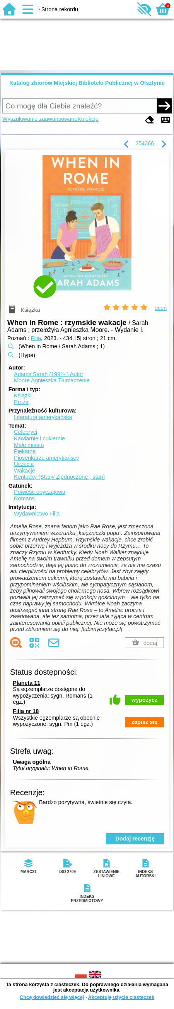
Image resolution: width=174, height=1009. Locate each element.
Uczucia (24, 464)
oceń (161, 308)
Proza (21, 402)
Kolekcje (87, 119)
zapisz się (144, 722)
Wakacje (24, 471)
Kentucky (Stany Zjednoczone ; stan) (59, 477)
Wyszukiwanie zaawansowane (39, 119)
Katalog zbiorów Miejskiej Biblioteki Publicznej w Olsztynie (87, 83)
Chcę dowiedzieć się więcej (52, 997)
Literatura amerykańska (43, 417)
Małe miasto (29, 445)
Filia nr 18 (26, 711)
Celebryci (25, 432)
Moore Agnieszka (52, 380)
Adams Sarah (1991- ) (48, 374)
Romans (24, 498)
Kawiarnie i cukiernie (39, 438)
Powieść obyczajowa (39, 492)
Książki (23, 395)
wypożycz (144, 700)
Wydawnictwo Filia (37, 514)
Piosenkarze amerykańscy (46, 458)
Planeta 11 (26, 683)
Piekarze (25, 451)
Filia (36, 338)
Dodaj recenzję (135, 838)
